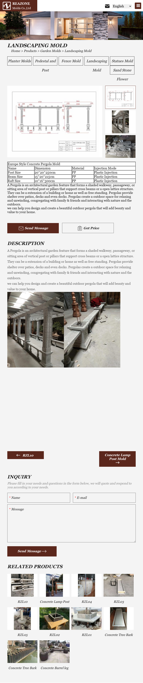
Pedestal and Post (45, 62)
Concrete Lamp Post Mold (117, 457)
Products (30, 51)
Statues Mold (122, 61)
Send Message (31, 228)
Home (15, 51)
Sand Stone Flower (122, 71)
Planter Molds (19, 61)
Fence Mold (70, 61)
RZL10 (27, 456)
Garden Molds (50, 51)
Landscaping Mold (77, 51)
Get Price (82, 228)
